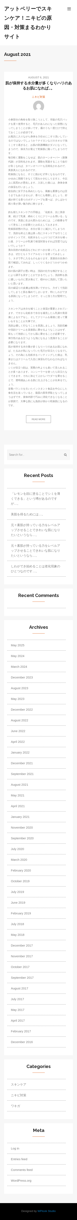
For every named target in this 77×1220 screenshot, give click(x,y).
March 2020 (19, 859)
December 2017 (22, 945)
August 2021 (19, 784)
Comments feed (22, 1170)
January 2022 (20, 752)
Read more (38, 419)
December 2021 (22, 763)
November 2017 (22, 956)
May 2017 (17, 1010)
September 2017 (22, 977)
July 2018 (17, 924)
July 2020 (17, 849)
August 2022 (19, 720)
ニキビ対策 (38, 96)
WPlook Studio (47, 1211)
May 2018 (17, 934)
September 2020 (22, 838)
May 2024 (17, 656)
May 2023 (17, 699)
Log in (15, 1148)
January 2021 (20, 816)
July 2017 (17, 999)
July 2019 (17, 892)
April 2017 (18, 1020)
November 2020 (22, 827)
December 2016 (22, 1042)
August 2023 (19, 688)
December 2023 (22, 677)
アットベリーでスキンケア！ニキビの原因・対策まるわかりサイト (28, 23)
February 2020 (21, 870)
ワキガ (15, 1106)
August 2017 (19, 988)
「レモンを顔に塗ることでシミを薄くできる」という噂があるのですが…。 (35, 498)
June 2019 (18, 902)
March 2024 (19, 666)
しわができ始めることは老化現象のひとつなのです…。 (35, 568)
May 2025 (17, 645)
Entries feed (19, 1159)
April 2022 (18, 741)
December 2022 (22, 709)
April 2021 (18, 806)
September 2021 (22, 774)
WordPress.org (21, 1180)
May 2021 (17, 795)
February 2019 (21, 913)
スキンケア (18, 1084)
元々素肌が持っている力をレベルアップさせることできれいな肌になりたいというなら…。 (35, 530)
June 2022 (18, 731)
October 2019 (20, 881)
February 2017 (21, 1031)
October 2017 (20, 967)
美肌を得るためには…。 (28, 514)
